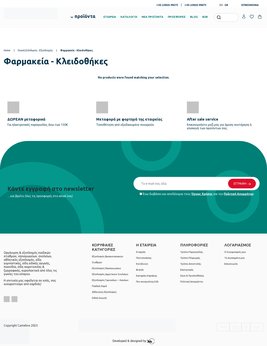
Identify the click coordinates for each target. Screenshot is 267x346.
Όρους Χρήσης (202, 194)
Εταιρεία (140, 252)
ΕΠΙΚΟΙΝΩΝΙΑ (250, 5)
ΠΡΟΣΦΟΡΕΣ (177, 16)
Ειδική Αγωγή (99, 298)
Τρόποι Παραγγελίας (191, 252)
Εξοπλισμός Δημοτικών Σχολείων (110, 274)
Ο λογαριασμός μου (235, 252)
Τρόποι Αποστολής (190, 263)
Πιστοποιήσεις (143, 258)
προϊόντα (85, 16)
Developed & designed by (134, 341)
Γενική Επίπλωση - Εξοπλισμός (35, 50)
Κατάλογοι (142, 263)
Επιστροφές (186, 269)
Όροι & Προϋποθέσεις (192, 275)
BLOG (194, 16)
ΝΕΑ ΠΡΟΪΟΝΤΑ (152, 16)
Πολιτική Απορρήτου (238, 194)
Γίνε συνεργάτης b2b (147, 281)
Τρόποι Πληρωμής (190, 258)
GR (226, 5)
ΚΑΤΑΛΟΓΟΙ (129, 16)
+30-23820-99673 (195, 5)
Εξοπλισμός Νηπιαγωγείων (106, 268)
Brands (140, 269)
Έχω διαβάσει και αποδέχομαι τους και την (196, 194)
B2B (205, 16)
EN (221, 5)
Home (7, 50)
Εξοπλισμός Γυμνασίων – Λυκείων (110, 280)
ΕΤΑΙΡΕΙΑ (109, 16)
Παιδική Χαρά (99, 286)
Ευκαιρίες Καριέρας (146, 275)
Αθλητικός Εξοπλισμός (104, 292)
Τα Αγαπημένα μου (234, 258)
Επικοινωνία (231, 263)
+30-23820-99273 (167, 5)
